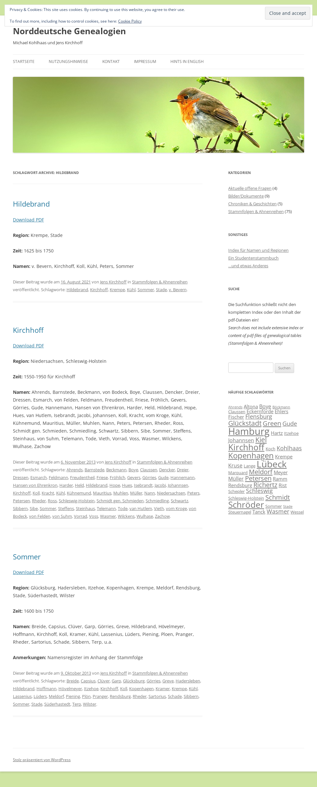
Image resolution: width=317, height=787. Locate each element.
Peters (193, 493)
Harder (66, 485)
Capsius (88, 681)
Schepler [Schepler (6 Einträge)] (236, 491)
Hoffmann (46, 688)
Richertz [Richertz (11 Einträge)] (265, 484)
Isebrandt (143, 485)
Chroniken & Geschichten (252, 204)
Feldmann (58, 477)
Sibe (34, 508)
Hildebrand (31, 204)
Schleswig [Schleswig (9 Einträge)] (259, 491)
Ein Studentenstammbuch (253, 258)
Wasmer (108, 516)
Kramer (163, 688)
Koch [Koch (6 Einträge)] (270, 449)
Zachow (162, 516)
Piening (73, 696)
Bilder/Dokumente (246, 196)
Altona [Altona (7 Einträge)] (251, 406)
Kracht (48, 493)
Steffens (66, 508)
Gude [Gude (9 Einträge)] (289, 423)
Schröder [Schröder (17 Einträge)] (246, 504)
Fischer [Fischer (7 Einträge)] (236, 417)
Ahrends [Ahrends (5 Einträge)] (235, 407)
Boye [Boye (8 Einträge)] (265, 406)
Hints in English (187, 61)
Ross (52, 501)
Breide (72, 681)
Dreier (183, 470)
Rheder (39, 501)
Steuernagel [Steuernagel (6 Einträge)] (239, 512)
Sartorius (157, 696)
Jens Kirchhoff (113, 282)
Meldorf (56, 696)
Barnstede (94, 470)
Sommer (146, 289)
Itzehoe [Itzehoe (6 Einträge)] (291, 433)
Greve (168, 681)
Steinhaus (85, 508)
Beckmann (116, 470)
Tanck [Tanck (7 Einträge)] (258, 511)
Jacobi (160, 485)
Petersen (21, 501)
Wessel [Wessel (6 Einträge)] (297, 512)
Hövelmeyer (70, 688)
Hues (127, 485)
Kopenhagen (141, 688)
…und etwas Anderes (248, 266)
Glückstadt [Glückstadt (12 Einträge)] (244, 423)
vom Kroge (176, 508)
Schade (175, 696)
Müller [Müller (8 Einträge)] (236, 478)
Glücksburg (134, 681)
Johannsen (178, 485)
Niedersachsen (171, 493)
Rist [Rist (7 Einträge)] (283, 485)
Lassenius (22, 696)
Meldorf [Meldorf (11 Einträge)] (260, 471)
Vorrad (80, 516)
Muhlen (120, 493)
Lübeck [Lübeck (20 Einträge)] (272, 464)
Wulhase (145, 516)
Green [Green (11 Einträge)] (272, 423)
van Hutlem (140, 508)
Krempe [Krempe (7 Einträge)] (283, 456)
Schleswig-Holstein (77, 501)
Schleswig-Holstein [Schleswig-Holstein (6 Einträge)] (246, 498)
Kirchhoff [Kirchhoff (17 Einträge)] (246, 447)
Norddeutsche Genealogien (69, 31)
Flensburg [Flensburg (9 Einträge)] (258, 416)
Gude (163, 477)
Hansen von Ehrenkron (35, 485)
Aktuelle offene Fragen (249, 188)
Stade (161, 289)
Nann (149, 493)
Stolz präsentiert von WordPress (42, 759)
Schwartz (179, 501)
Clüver (103, 681)
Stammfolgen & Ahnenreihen (160, 282)
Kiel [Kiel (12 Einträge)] (261, 439)
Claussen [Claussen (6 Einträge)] (236, 411)
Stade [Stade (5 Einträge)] (287, 506)
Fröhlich (117, 477)
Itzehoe (91, 688)
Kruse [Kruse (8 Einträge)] (235, 465)
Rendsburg (120, 696)
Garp (116, 681)
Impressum (145, 61)
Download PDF (28, 220)
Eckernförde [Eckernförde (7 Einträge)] (260, 411)
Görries (149, 477)
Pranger (100, 696)
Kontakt (111, 61)
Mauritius (102, 493)
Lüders (40, 696)
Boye (133, 470)
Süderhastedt (57, 704)
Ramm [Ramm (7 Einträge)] (280, 478)
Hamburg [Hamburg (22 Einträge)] (249, 431)
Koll (36, 493)
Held (79, 485)
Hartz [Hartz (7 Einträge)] (277, 433)
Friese (102, 477)
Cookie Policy (130, 21)
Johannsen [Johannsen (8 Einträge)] (241, 440)
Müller (136, 493)
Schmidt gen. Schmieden (120, 501)
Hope (114, 485)
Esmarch (38, 477)
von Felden (39, 516)
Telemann (106, 508)
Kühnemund (79, 493)
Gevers (133, 477)
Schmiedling (157, 501)
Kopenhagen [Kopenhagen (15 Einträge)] (251, 455)
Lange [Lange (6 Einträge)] (249, 466)
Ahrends (74, 470)
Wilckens (126, 516)
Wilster (89, 704)
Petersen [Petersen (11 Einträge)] (258, 478)
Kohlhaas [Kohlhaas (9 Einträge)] (289, 448)
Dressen (20, 477)
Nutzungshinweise (68, 61)
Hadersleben (188, 681)
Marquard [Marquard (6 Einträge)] (238, 472)
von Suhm (62, 516)
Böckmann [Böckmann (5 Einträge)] (281, 407)
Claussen (148, 470)
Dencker (167, 470)
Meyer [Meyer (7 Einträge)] (281, 472)
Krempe (117, 289)
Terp (76, 704)
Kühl (131, 289)
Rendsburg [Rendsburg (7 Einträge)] (240, 485)
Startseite (24, 61)
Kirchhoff (99, 289)
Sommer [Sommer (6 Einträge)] (273, 506)
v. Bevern (178, 289)
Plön (86, 696)
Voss (93, 516)
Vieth (159, 508)
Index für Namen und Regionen (258, 250)
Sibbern (20, 508)
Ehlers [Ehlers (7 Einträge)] (281, 411)
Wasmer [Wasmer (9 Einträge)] (278, 511)
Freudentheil (82, 477)
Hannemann (182, 477)
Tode (123, 508)
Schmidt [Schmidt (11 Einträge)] (277, 497)
